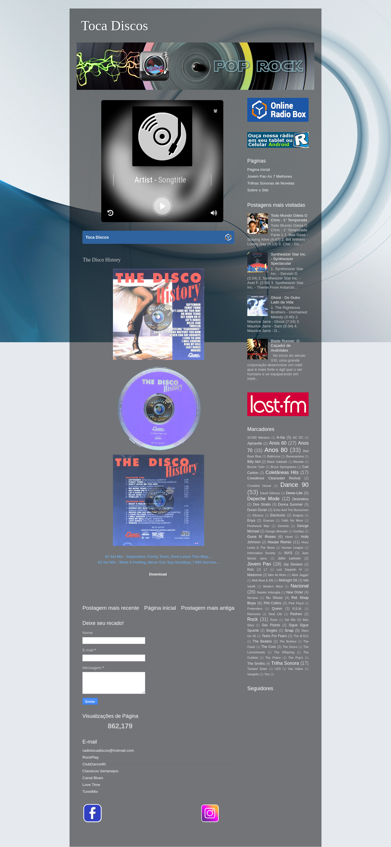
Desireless (300, 499)
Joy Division (293, 564)
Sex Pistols (271, 625)
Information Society (261, 553)
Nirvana (252, 597)
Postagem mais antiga (207, 608)
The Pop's (295, 657)
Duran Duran (257, 510)
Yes (267, 674)
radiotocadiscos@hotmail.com (108, 750)
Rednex (296, 614)
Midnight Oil (288, 580)
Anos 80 (275, 449)
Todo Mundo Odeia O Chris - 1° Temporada (289, 217)
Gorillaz (298, 531)
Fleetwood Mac (258, 526)
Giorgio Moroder (277, 531)
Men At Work (277, 575)
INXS (288, 553)
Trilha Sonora (285, 663)
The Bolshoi (288, 641)
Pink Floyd (296, 603)
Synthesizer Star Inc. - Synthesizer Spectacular (288, 259)
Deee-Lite (294, 493)
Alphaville (254, 443)
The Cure (268, 647)
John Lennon (289, 558)
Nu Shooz (274, 598)
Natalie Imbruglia (268, 592)
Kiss (250, 570)
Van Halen (295, 668)
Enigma (298, 515)
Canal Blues (92, 778)
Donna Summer (290, 504)
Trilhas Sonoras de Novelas (270, 183)
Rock (252, 619)
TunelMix (90, 791)
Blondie (298, 461)
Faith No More (292, 520)
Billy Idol (253, 462)
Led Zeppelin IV (289, 569)
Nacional (300, 585)
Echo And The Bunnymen (291, 510)
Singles (271, 631)
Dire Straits (262, 504)
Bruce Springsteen (283, 467)
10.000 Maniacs (258, 437)
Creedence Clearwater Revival (273, 478)
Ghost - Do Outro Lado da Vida (285, 299)
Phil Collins (272, 603)
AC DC (298, 437)
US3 (278, 668)
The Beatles (262, 641)
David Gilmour (270, 493)
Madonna (254, 575)
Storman (235, 835)
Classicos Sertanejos (100, 771)
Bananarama (295, 456)
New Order (294, 592)
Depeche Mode (263, 498)
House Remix (279, 542)
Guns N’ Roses (261, 536)
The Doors (290, 647)
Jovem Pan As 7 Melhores (269, 176)
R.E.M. (297, 608)
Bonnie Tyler (256, 467)
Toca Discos (114, 25)
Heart (289, 536)
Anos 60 (278, 442)
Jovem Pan (259, 563)
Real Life (275, 614)
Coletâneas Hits (282, 472)
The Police (273, 657)
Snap (289, 630)
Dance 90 (294, 484)
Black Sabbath (277, 461)
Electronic (277, 515)
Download (158, 574)
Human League (292, 547)
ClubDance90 (94, 764)
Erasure (268, 520)
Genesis (283, 526)
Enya (251, 520)
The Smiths (256, 664)
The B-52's (301, 636)
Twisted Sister (257, 668)
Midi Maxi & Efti (262, 580)
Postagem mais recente (110, 608)
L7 (265, 569)
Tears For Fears (274, 636)
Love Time (91, 785)
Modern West (273, 586)
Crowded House (259, 485)
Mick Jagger (300, 575)
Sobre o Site (257, 190)
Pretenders (254, 608)
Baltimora (273, 456)
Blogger (275, 835)
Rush (273, 619)
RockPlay (90, 757)
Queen (277, 609)
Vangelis (253, 674)
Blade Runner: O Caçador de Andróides (285, 345)
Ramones (253, 614)
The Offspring (284, 652)
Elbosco (257, 515)
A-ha (281, 437)
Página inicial (160, 608)
